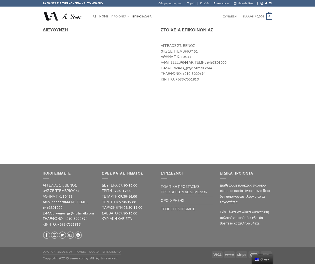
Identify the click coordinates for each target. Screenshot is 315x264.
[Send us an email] (270, 3)
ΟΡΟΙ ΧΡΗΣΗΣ (172, 200)
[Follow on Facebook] (257, 3)
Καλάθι (204, 3)
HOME (103, 16)
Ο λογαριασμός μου (170, 3)
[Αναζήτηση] (94, 16)
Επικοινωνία (221, 3)
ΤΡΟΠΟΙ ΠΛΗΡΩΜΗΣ (178, 209)
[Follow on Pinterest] (78, 235)
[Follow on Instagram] (262, 3)
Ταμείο (191, 3)
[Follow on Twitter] (266, 3)
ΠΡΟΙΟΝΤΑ (120, 16)
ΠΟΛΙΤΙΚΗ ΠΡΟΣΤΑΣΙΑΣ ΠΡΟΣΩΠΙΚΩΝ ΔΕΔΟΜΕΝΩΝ (184, 189)
